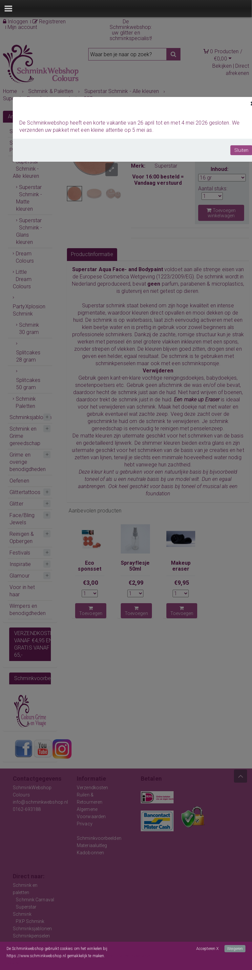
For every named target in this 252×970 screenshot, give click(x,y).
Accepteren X (207, 948)
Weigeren (235, 948)
